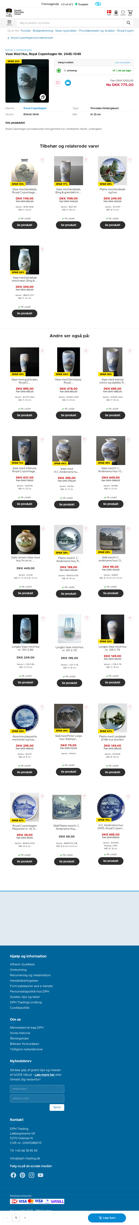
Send (57, 1107)
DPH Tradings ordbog (26, 1002)
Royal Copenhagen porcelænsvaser (32, 38)
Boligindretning (43, 31)
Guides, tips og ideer (25, 997)
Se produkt (24, 225)
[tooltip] (24, 191)
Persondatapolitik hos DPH (29, 991)
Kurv (130, 13)
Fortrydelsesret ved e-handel (31, 986)
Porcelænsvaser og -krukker (97, 31)
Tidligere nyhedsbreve (26, 1049)
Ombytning (18, 969)
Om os (15, 1019)
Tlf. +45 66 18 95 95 (23, 1150)
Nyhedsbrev (20, 1061)
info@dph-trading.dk (25, 1158)
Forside (26, 31)
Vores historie (20, 1033)
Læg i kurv (107, 1218)
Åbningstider (19, 1038)
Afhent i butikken (22, 964)
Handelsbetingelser (24, 980)
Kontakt (17, 1120)
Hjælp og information (28, 956)
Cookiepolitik (19, 1007)
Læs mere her (45, 1074)
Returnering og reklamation (30, 975)
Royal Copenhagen (35, 108)
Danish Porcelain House (18, 12)
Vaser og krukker (66, 31)
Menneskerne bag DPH (27, 1027)
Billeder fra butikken (24, 1044)
